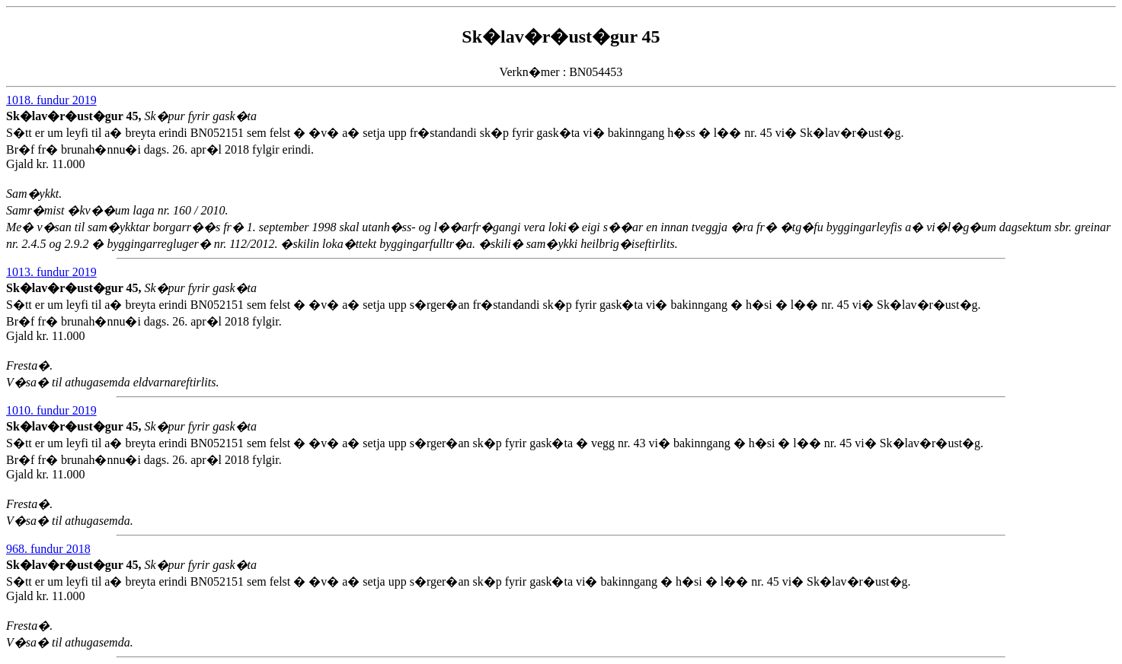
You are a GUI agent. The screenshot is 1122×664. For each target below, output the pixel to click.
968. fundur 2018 (48, 548)
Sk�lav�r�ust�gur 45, (75, 116)
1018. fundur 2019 (51, 100)
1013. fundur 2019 (51, 271)
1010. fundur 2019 (51, 410)
